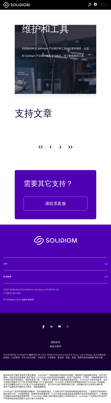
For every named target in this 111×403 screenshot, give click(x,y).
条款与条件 (55, 346)
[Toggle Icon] (104, 5)
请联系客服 (55, 203)
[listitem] (43, 326)
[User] (95, 5)
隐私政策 (55, 342)
